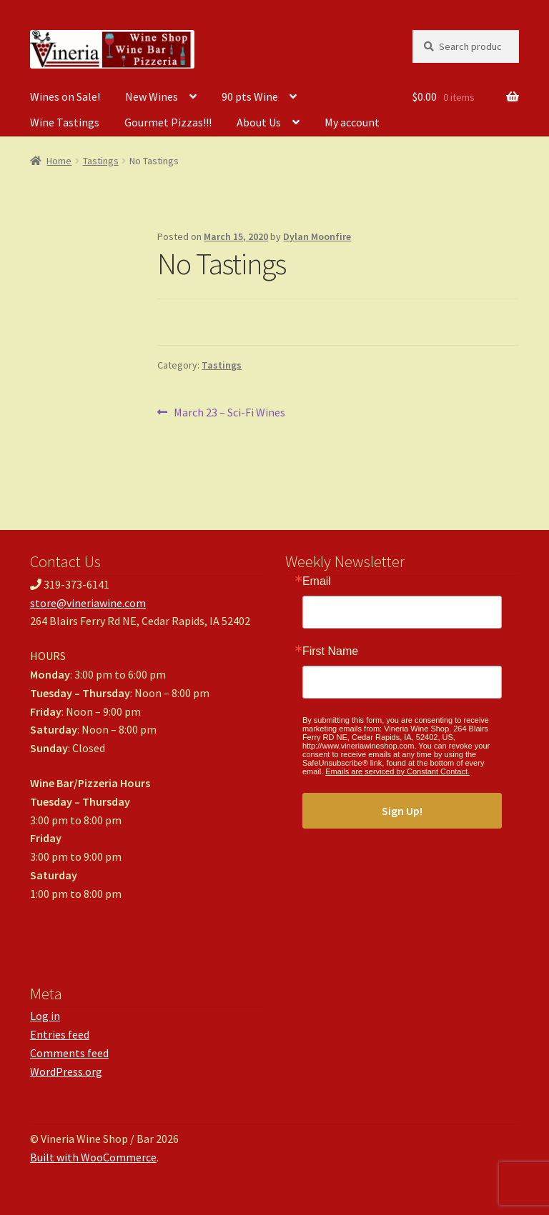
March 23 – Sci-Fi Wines (229, 413)
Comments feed (69, 1053)
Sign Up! (402, 811)
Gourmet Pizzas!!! (168, 122)
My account (352, 122)
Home (58, 160)
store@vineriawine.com (88, 603)
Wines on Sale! (65, 96)
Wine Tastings (64, 122)
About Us (259, 122)
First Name (330, 651)
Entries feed (59, 1034)
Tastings (101, 160)
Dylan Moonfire (317, 236)
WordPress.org (66, 1071)
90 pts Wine (250, 96)
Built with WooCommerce (93, 1157)
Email (316, 581)
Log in (45, 1016)
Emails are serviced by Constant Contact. (397, 771)
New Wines (151, 96)
